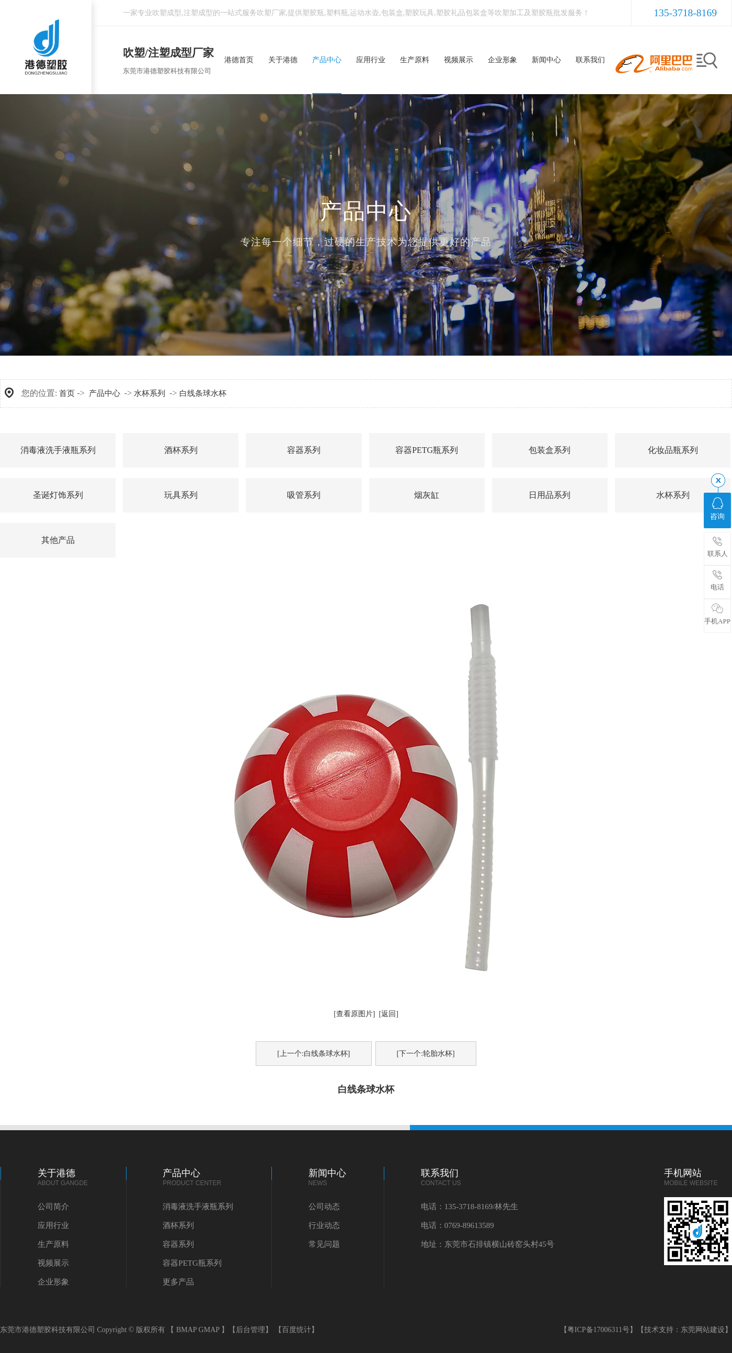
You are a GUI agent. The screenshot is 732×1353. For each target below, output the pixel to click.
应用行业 (53, 1225)
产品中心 (104, 393)
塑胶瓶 (313, 13)
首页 (67, 393)
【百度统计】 (296, 1330)
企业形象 (53, 1282)
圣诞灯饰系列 (58, 495)
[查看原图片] (354, 1014)
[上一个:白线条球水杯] (313, 1054)
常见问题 (324, 1244)
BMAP (186, 1330)
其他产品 (58, 540)
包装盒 (392, 13)
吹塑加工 (509, 13)
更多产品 (178, 1282)
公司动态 (324, 1206)
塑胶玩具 (419, 13)
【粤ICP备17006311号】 (598, 1330)
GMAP (209, 1330)
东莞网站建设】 (706, 1330)
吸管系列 (304, 495)
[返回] (388, 1014)
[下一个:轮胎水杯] (426, 1054)
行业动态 (324, 1225)
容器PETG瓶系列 (426, 450)
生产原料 (53, 1244)
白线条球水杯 (202, 393)
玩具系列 (181, 495)
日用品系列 (549, 495)
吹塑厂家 (271, 13)
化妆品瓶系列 (673, 450)
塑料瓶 (337, 13)
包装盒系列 (549, 450)
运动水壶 (364, 13)
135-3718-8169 (685, 12)
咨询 (717, 508)
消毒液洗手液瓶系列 (58, 450)
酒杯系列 (181, 450)
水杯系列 (149, 393)
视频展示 (53, 1263)
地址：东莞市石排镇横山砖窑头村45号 (487, 1244)
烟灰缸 (426, 495)
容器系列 (304, 450)
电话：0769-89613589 (457, 1225)
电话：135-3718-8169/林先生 (470, 1206)
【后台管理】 (250, 1330)
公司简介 (53, 1206)
